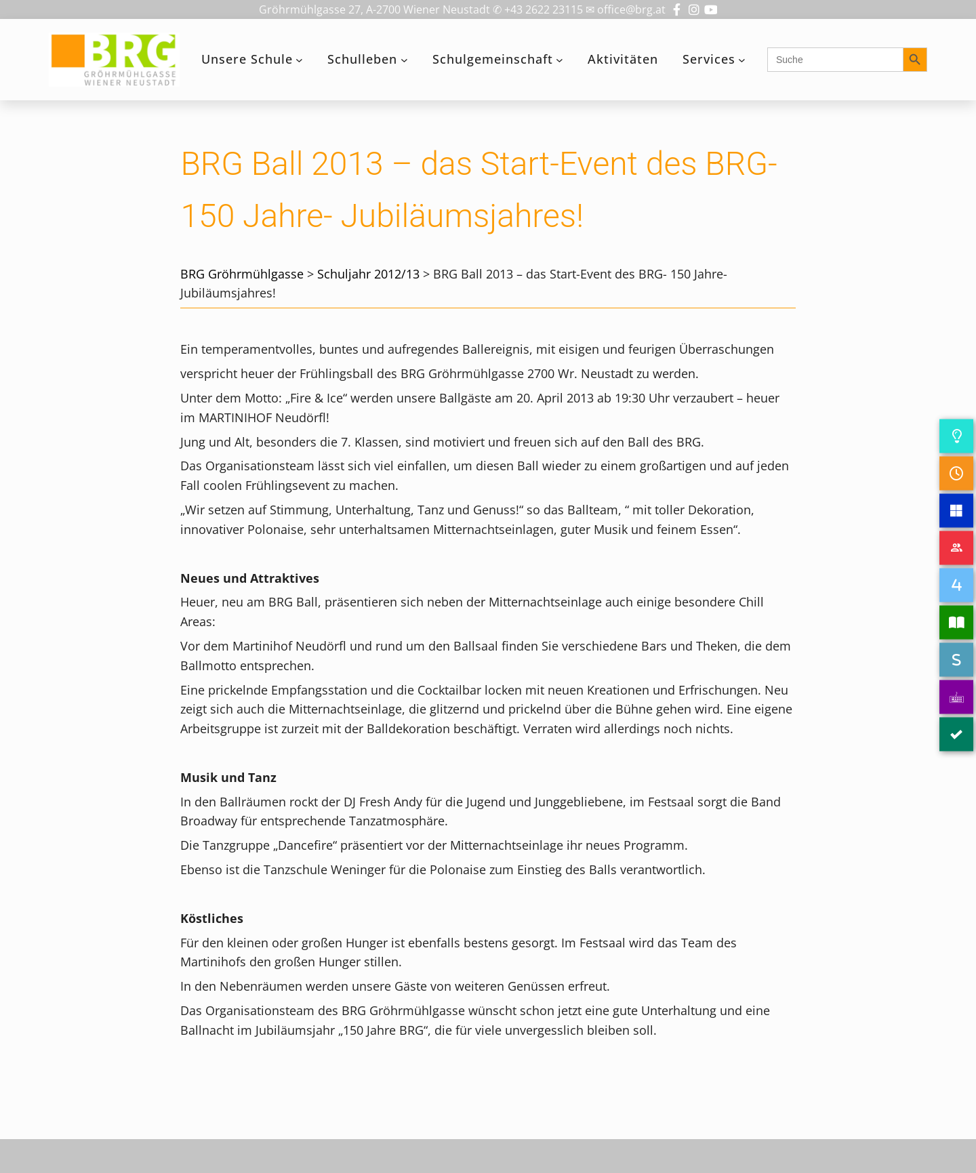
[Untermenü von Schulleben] (404, 60)
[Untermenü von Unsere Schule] (299, 60)
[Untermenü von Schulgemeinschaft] (559, 60)
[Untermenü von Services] (742, 60)
